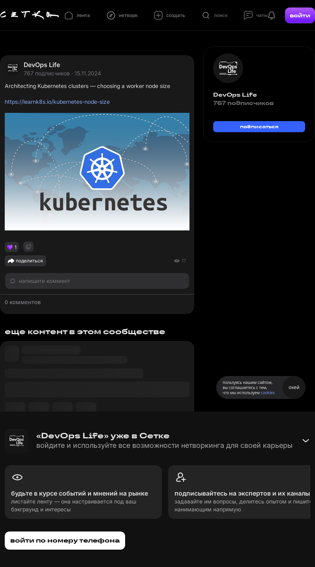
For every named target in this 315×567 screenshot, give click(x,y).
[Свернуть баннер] (305, 440)
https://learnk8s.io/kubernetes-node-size (57, 101)
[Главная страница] (29, 15)
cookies (268, 392)
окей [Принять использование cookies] (294, 387)
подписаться (259, 126)
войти (300, 15)
